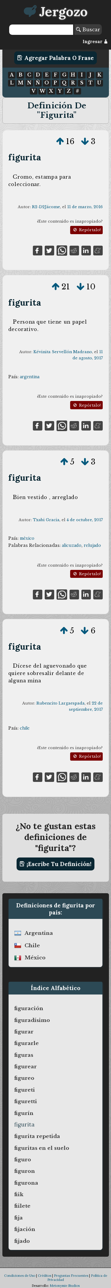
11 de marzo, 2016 (85, 207)
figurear (25, 1066)
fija (18, 1217)
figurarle (26, 1043)
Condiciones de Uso (19, 1276)
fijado (22, 1241)
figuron (24, 1171)
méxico (27, 538)
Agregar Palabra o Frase (55, 57)
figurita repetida (37, 1136)
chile (25, 728)
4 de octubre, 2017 (85, 520)
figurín (23, 1113)
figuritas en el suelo (41, 1148)
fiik (18, 1194)
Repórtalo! (86, 230)
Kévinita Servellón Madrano (62, 352)
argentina (29, 376)
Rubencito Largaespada (60, 703)
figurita (24, 157)
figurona (26, 1183)
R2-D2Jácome (46, 207)
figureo (24, 1078)
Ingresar (95, 41)
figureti (24, 1090)
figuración (28, 1008)
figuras (23, 1055)
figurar (23, 1031)
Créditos (44, 1276)
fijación (24, 1229)
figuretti (25, 1101)
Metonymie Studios (65, 1286)
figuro (22, 1159)
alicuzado (71, 545)
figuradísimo (32, 1020)
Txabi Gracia (46, 520)
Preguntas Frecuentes (71, 1276)
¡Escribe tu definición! (55, 864)
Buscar (88, 29)
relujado (92, 545)
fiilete (22, 1206)
